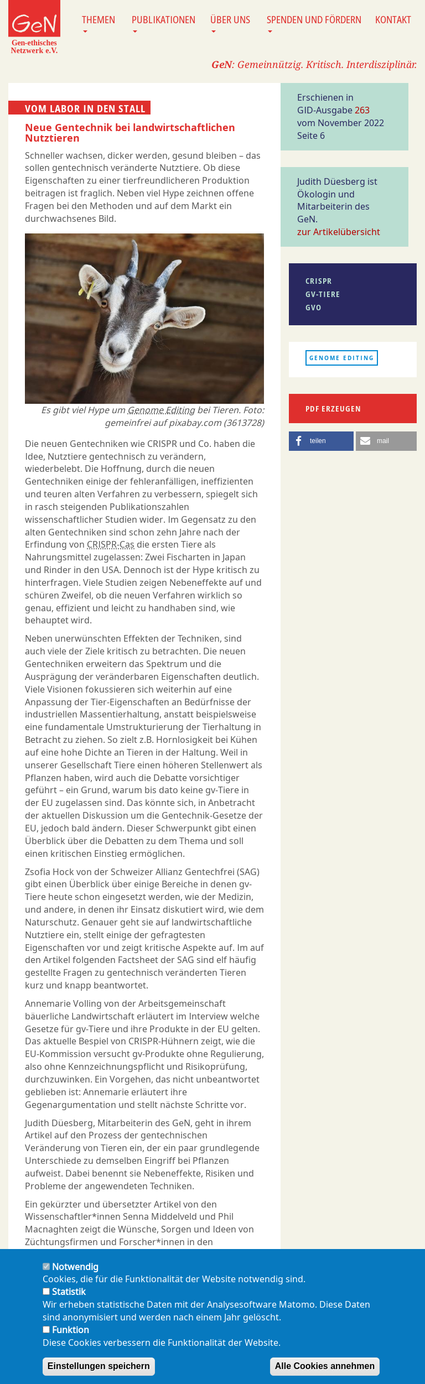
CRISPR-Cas (110, 544)
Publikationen (163, 23)
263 (362, 110)
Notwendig (75, 1274)
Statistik (69, 1299)
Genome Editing (161, 410)
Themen (98, 23)
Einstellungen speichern (99, 1373)
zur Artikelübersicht (338, 232)
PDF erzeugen (333, 408)
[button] (321, 441)
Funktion (70, 1337)
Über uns (230, 23)
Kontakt (393, 19)
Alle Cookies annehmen (325, 1373)
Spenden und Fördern (314, 23)
